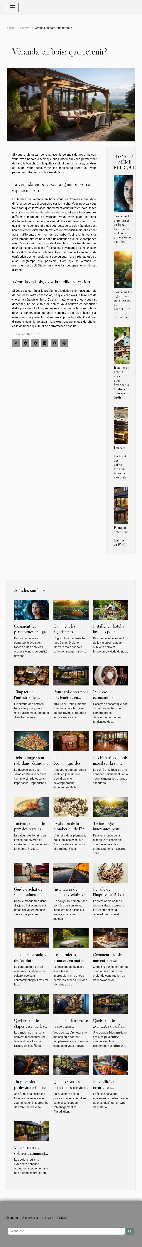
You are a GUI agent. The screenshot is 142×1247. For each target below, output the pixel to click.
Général (25, 28)
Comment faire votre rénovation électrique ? (70, 1026)
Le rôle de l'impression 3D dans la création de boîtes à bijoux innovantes (110, 897)
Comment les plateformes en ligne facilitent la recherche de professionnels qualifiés (123, 229)
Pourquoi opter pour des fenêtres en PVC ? (70, 697)
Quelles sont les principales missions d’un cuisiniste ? (70, 1087)
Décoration (11, 1218)
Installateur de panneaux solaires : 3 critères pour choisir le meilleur (69, 897)
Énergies (47, 1218)
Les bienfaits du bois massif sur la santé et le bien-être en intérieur (110, 766)
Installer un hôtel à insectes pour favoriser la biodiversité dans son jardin (122, 382)
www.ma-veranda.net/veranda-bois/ (44, 212)
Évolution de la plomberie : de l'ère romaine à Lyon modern (69, 832)
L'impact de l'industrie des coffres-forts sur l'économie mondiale (121, 462)
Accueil (11, 28)
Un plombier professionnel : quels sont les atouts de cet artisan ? (31, 1090)
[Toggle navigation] (12, 7)
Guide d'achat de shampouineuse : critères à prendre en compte (31, 897)
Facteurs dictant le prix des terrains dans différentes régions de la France (31, 832)
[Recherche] (66, 1231)
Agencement (30, 1218)
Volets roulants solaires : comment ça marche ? (29, 1153)
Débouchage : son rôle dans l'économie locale (31, 763)
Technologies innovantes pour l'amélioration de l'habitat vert (107, 832)
